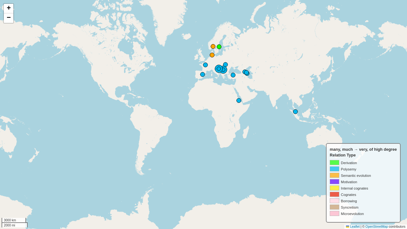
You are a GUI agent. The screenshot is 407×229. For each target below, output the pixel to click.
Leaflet (353, 226)
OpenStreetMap (376, 226)
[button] (8, 8)
